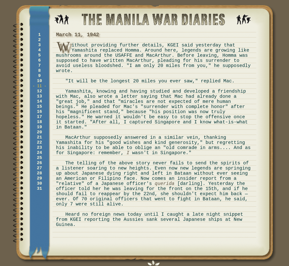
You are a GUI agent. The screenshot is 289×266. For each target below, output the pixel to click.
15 (39, 106)
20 (39, 132)
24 (39, 152)
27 (39, 168)
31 (39, 188)
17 (39, 116)
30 (39, 183)
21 (39, 137)
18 (39, 122)
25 (39, 157)
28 (39, 173)
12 (39, 91)
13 (39, 96)
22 (39, 142)
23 (39, 147)
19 (39, 127)
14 (39, 101)
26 (39, 163)
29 (39, 178)
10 (39, 81)
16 (39, 111)
